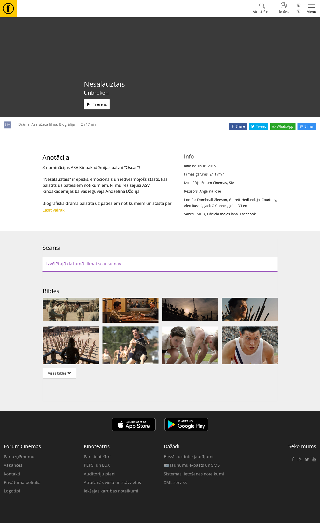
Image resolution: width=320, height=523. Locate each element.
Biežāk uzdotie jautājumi (189, 456)
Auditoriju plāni (100, 474)
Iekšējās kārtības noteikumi (111, 491)
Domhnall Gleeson (212, 199)
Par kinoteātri (97, 456)
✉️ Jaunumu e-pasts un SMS (192, 465)
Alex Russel (193, 205)
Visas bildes (59, 373)
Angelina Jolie (210, 191)
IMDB (200, 214)
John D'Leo (238, 205)
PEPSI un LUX (97, 465)
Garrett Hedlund (242, 199)
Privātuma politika (22, 482)
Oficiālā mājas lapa (222, 214)
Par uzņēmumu (19, 456)
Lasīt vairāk (53, 210)
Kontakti (12, 474)
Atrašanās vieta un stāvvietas (112, 482)
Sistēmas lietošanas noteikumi (194, 474)
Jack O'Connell (215, 205)
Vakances (13, 465)
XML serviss (175, 482)
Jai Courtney (266, 199)
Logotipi (12, 491)
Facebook (248, 214)
